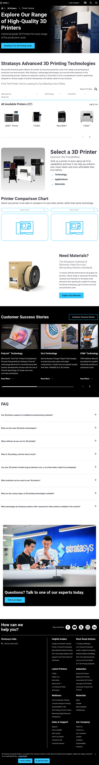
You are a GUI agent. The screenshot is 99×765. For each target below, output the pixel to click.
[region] (49, 758)
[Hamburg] (96, 3)
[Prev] (83, 137)
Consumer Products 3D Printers (84, 688)
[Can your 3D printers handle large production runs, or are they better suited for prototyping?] (49, 467)
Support (55, 727)
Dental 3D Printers (82, 673)
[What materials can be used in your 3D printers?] (49, 480)
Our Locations (81, 733)
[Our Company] (87, 723)
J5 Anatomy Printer (59, 687)
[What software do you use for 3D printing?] (49, 441)
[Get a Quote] (85, 3)
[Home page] (1, 8)
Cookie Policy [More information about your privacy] (22, 756)
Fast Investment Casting (60, 700)
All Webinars (56, 717)
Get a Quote (56, 733)
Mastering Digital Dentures (61, 713)
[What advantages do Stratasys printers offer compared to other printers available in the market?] (49, 507)
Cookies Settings (25, 761)
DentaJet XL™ (57, 683)
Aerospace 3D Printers (84, 683)
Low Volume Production (84, 647)
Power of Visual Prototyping (62, 647)
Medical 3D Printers (83, 677)
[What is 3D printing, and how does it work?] (49, 454)
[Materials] (87, 696)
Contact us (80, 730)
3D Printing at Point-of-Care (61, 710)
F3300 (54, 673)
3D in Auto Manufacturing (85, 657)
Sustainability (81, 743)
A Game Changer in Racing (61, 703)
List (91, 104)
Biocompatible (81, 707)
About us (79, 727)
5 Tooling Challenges (83, 644)
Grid (96, 104)
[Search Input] (81, 89)
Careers (79, 737)
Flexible (78, 703)
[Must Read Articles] (87, 640)
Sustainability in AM (59, 707)
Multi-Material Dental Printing (62, 650)
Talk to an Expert (58, 737)
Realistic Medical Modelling (85, 654)
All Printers (55, 690)
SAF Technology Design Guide (62, 654)
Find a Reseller (57, 730)
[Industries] (87, 669)
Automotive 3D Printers (84, 680)
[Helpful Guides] (63, 640)
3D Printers (12, 8)
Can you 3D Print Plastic (84, 660)
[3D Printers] (19, 8)
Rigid (78, 700)
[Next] (89, 137)
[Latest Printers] (63, 669)
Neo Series (55, 680)
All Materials (80, 710)
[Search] (91, 3)
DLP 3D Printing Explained (85, 664)
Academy (79, 740)
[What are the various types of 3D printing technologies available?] (49, 493)
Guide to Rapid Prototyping (85, 650)
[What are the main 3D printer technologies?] (49, 428)
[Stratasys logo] (4, 2)
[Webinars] (63, 696)
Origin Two (55, 677)
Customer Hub (57, 740)
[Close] (95, 754)
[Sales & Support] (63, 723)
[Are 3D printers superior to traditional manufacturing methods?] (49, 415)
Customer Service (58, 743)
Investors (79, 747)
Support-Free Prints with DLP (62, 657)
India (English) (74, 3)
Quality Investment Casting (61, 644)
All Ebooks (55, 660)
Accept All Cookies (42, 761)
